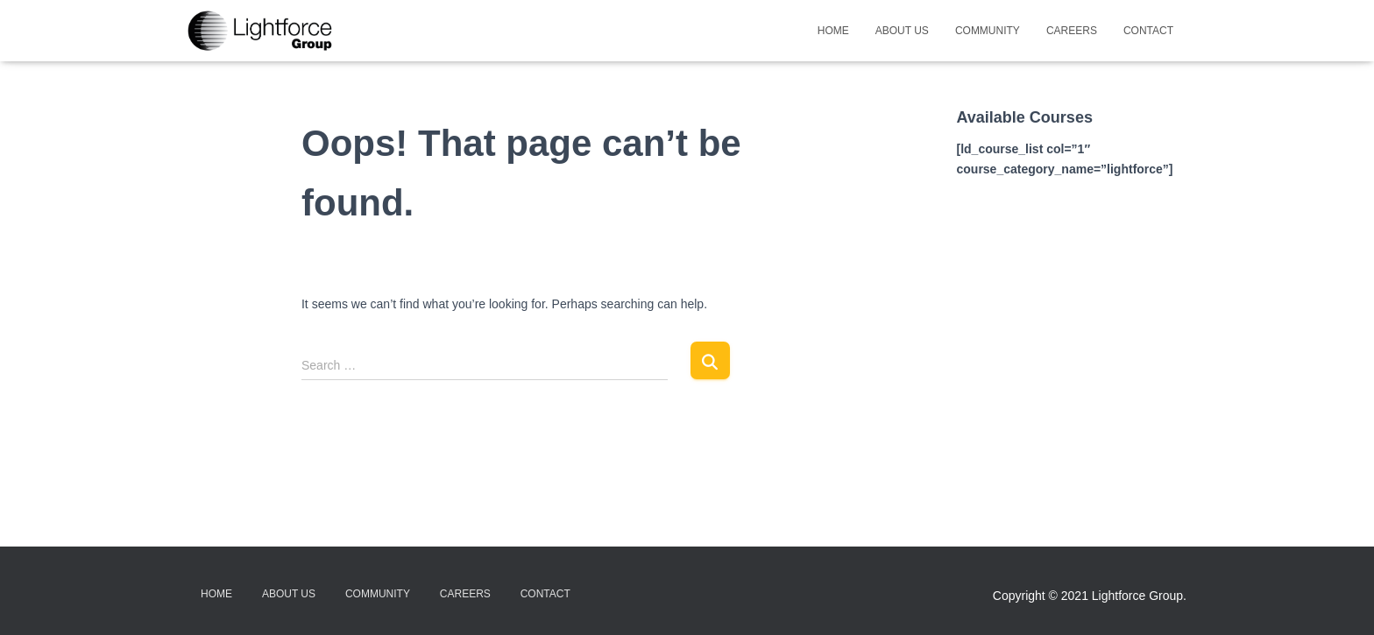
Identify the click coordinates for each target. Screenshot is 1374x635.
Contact (1148, 31)
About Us (902, 31)
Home (833, 31)
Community (987, 31)
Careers (1071, 31)
